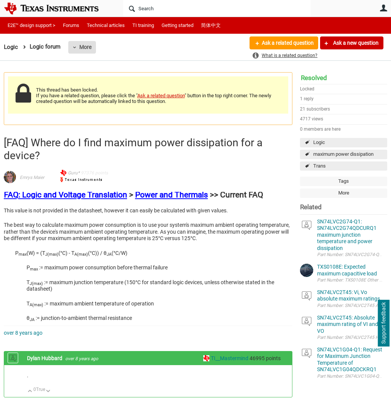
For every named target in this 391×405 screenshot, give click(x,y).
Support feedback (383, 323)
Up (30, 391)
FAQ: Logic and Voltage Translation (65, 194)
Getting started (177, 25)
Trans (319, 166)
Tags (343, 181)
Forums (71, 25)
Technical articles (106, 25)
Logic (319, 142)
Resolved (314, 78)
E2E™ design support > (31, 25)
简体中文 (211, 25)
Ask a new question (355, 43)
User (383, 8)
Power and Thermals (171, 194)
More (85, 47)
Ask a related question (287, 43)
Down (48, 391)
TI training (143, 25)
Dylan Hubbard (45, 358)
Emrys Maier (32, 177)
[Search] (217, 8)
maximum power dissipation (343, 154)
